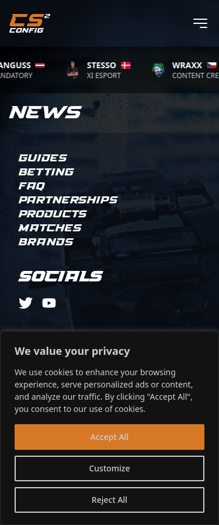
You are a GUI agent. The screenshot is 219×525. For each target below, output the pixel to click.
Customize (109, 468)
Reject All (109, 499)
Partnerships (68, 200)
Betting (46, 172)
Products (53, 214)
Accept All (109, 436)
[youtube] (49, 303)
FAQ (32, 186)
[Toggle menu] (200, 23)
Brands (46, 242)
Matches (50, 228)
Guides (43, 158)
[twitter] (26, 303)
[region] (109, 428)
